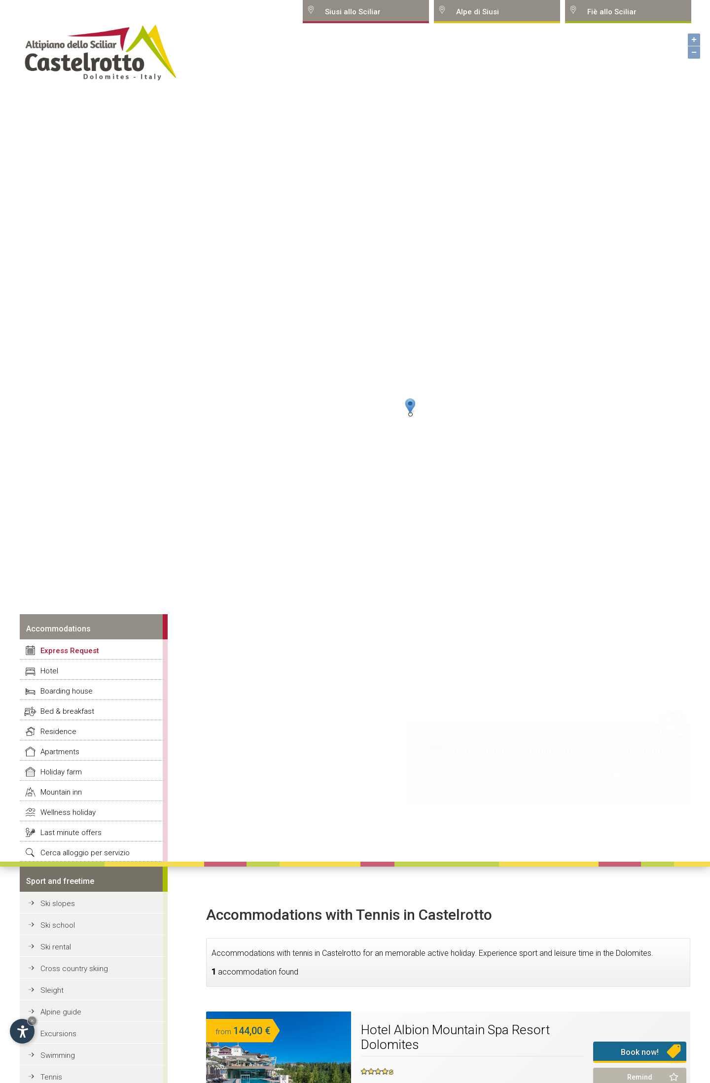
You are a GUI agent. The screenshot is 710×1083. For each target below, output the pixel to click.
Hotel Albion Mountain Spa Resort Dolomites (455, 1037)
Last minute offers (71, 832)
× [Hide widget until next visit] (32, 1020)
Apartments (59, 751)
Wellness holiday (68, 812)
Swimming (57, 1055)
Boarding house (66, 691)
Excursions (58, 1033)
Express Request (69, 650)
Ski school (57, 925)
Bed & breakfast (67, 711)
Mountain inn (61, 792)
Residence (58, 731)
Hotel (49, 670)
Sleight (52, 990)
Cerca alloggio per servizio (85, 852)
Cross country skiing (74, 968)
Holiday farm (61, 772)
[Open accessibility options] (22, 1031)
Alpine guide (60, 1012)
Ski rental (55, 947)
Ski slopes (57, 903)
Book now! (640, 1052)
